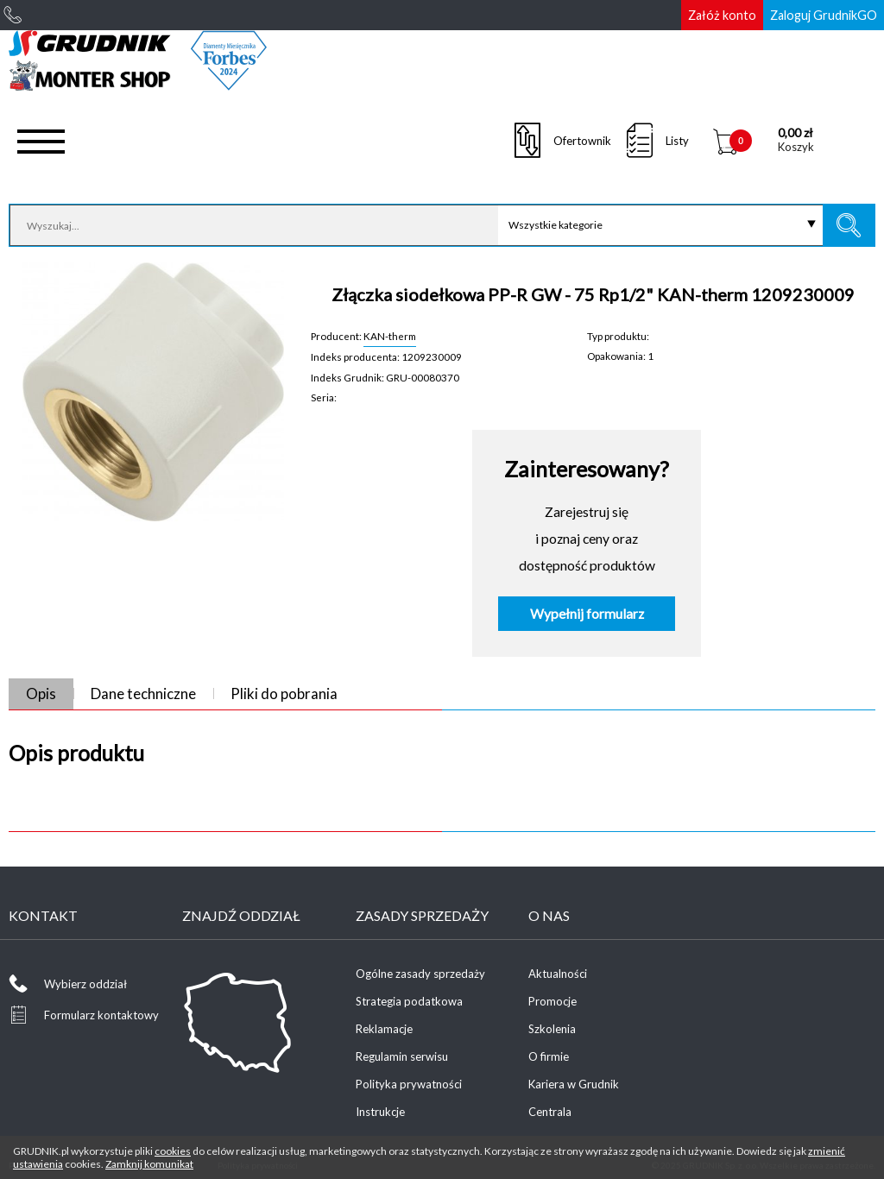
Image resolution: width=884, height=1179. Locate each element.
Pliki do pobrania (284, 693)
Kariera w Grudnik (573, 1084)
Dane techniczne (143, 693)
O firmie (548, 1056)
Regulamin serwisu (402, 1056)
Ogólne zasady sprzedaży (420, 973)
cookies (173, 1150)
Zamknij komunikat (149, 1163)
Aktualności (557, 973)
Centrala (549, 1112)
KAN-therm (389, 336)
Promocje (552, 1001)
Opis (41, 693)
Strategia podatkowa (409, 1001)
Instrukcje (380, 1112)
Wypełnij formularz (587, 613)
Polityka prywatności (409, 1084)
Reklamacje (384, 1029)
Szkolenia (552, 1029)
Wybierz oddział (85, 984)
